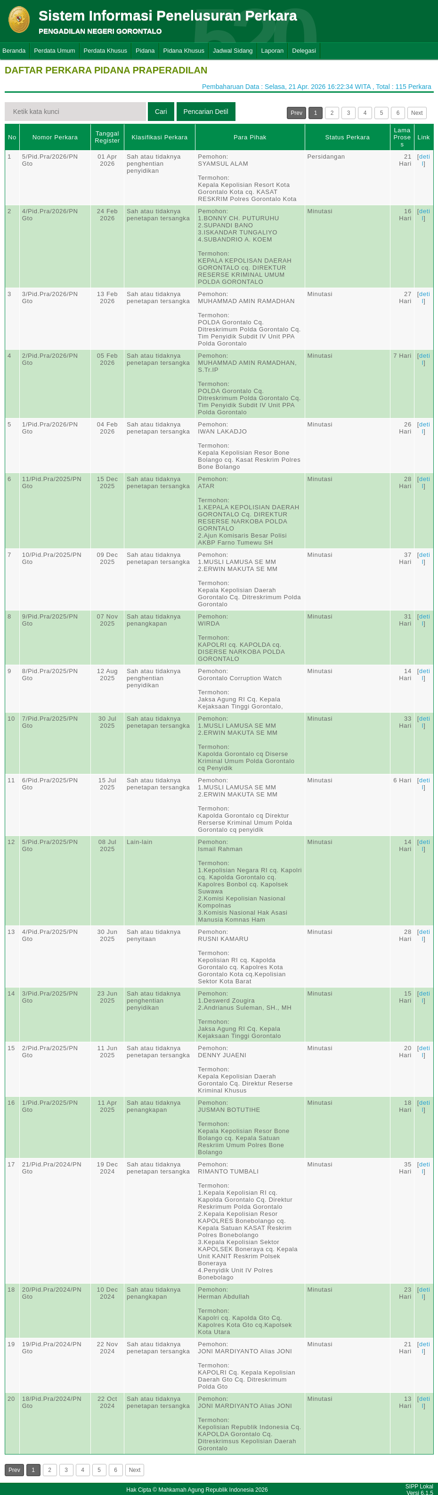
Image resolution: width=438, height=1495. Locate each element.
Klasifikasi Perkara (159, 137)
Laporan (272, 50)
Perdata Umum (54, 50)
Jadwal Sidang (233, 50)
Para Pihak (250, 137)
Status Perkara (347, 137)
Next (417, 113)
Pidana (145, 50)
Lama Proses (402, 137)
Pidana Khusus (183, 50)
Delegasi (304, 50)
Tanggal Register (107, 137)
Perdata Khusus (106, 50)
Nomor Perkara (55, 137)
